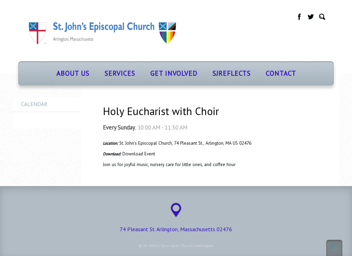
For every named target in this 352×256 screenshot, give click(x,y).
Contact (281, 73)
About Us (72, 73)
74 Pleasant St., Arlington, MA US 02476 (212, 143)
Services (119, 73)
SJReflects (231, 73)
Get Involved (173, 73)
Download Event (138, 154)
